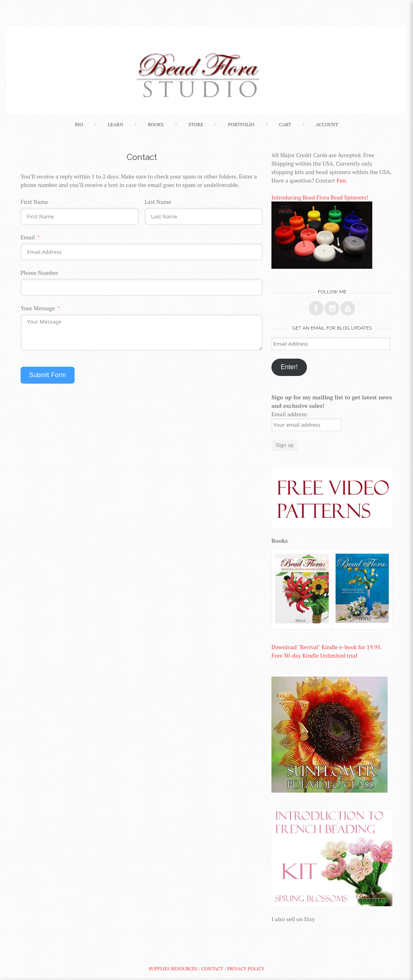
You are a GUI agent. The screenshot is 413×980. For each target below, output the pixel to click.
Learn (115, 124)
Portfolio (241, 124)
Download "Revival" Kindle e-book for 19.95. (326, 647)
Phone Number (39, 272)
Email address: (289, 414)
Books (155, 124)
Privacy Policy (246, 968)
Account (327, 124)
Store (195, 124)
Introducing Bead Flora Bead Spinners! (319, 197)
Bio (79, 124)
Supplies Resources (172, 968)
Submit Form (47, 375)
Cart (285, 124)
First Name (34, 202)
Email (28, 237)
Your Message (38, 308)
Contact (212, 968)
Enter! (289, 366)
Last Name (158, 202)
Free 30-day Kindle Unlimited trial (314, 655)
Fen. (341, 180)
